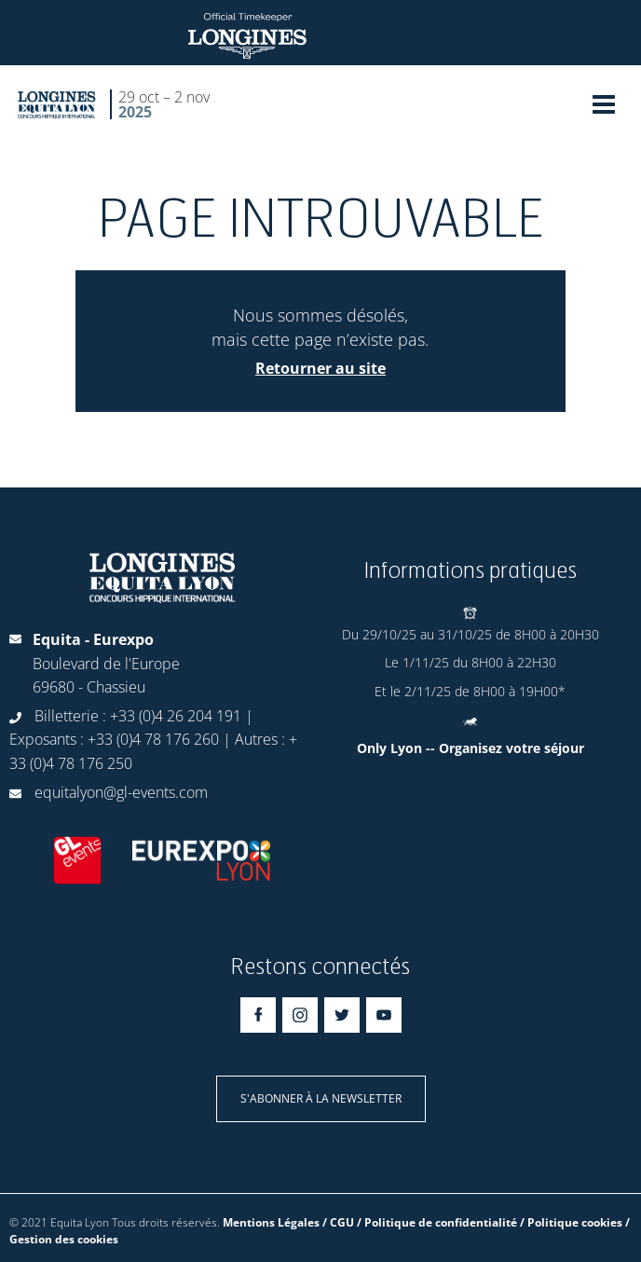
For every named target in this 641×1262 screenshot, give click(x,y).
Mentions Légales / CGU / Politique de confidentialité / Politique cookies (422, 1222)
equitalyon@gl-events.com (121, 792)
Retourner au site (320, 368)
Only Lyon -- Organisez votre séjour (470, 748)
